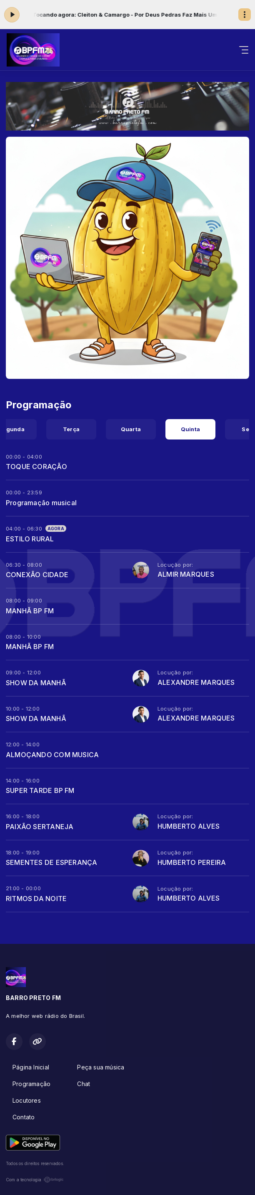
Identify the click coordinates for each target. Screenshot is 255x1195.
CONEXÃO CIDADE (37, 574)
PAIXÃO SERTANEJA (39, 826)
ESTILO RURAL (30, 539)
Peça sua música (100, 1067)
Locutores (26, 1100)
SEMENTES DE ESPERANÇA (51, 862)
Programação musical (41, 503)
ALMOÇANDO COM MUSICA (52, 755)
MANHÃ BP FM (30, 611)
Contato (23, 1117)
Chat (83, 1083)
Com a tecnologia (35, 1180)
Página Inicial (30, 1067)
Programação (31, 1083)
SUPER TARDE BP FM (40, 790)
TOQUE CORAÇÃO (36, 466)
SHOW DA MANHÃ (36, 683)
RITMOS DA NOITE (36, 898)
